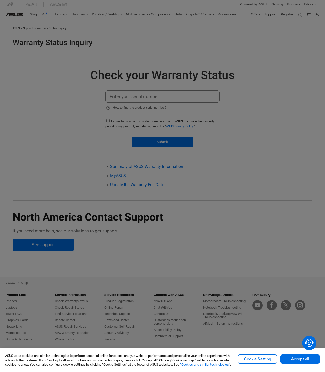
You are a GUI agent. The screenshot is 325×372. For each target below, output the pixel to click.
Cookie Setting (257, 359)
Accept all (300, 359)
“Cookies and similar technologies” (205, 364)
